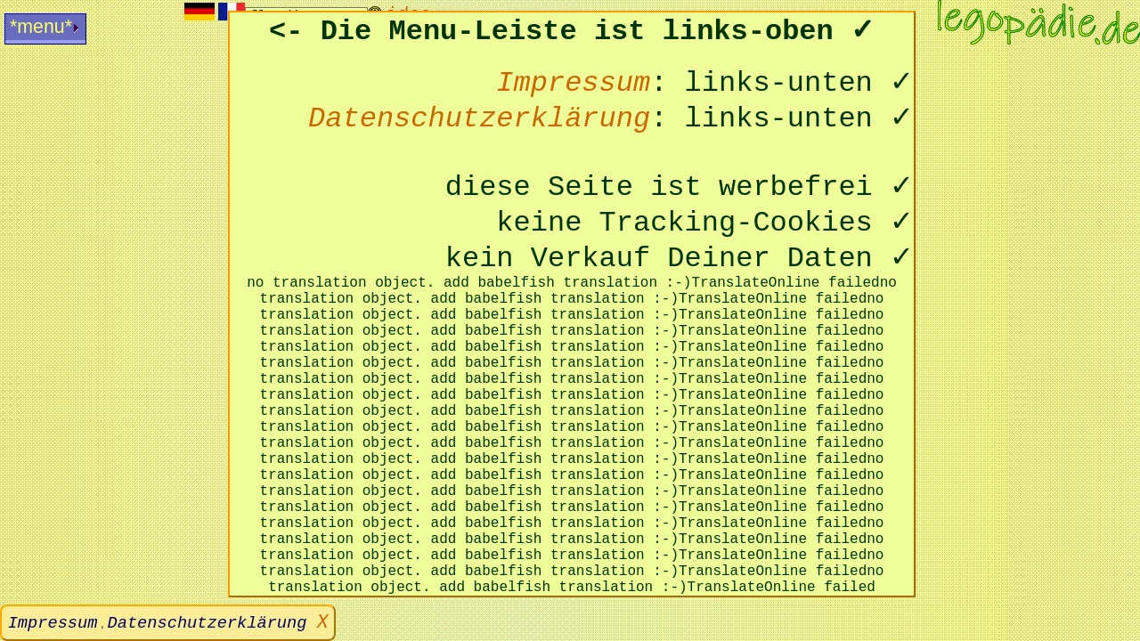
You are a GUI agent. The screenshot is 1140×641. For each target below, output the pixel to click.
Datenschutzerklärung (212, 623)
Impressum (53, 623)
